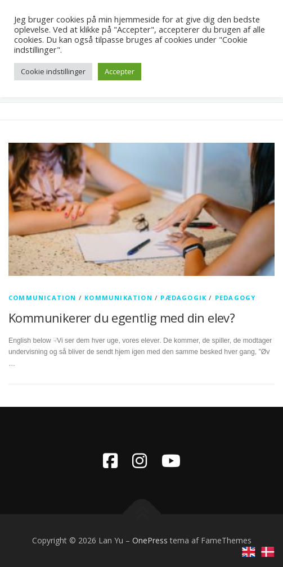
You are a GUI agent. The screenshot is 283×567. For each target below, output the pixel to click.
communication (42, 297)
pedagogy (235, 297)
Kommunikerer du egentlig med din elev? (121, 317)
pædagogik (183, 297)
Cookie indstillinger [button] (53, 71)
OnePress (150, 540)
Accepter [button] (119, 71)
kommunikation (118, 297)
